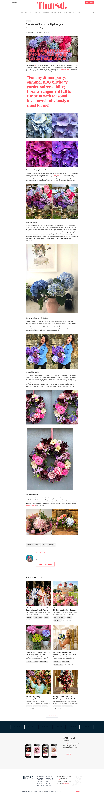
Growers (40, 779)
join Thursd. (66, 783)
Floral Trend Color (67, 706)
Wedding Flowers (56, 12)
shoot (35, 65)
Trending (46, 12)
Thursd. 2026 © (26, 791)
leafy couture (45, 545)
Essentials (41, 785)
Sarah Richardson (31, 505)
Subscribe (66, 744)
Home (21, 12)
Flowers (46, 617)
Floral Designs (66, 661)
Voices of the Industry (59, 617)
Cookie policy (33, 791)
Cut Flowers (57, 661)
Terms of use (58, 791)
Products (38, 12)
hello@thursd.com (61, 779)
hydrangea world (52, 545)
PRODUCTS (45, 727)
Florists (40, 783)
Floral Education (38, 617)
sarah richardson (38, 545)
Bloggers (40, 776)
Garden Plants (57, 620)
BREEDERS (73, 727)
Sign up (68, 754)
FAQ (47, 781)
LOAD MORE (52, 715)
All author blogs (45, 564)
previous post (57, 175)
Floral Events (37, 706)
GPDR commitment (49, 791)
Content (49, 776)
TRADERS (87, 727)
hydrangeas (30, 544)
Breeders (40, 778)
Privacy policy (40, 791)
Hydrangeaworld (64, 69)
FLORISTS (30, 727)
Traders (40, 781)
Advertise (49, 778)
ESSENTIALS (17, 727)
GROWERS (59, 727)
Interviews (67, 12)
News (74, 12)
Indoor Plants (43, 661)
